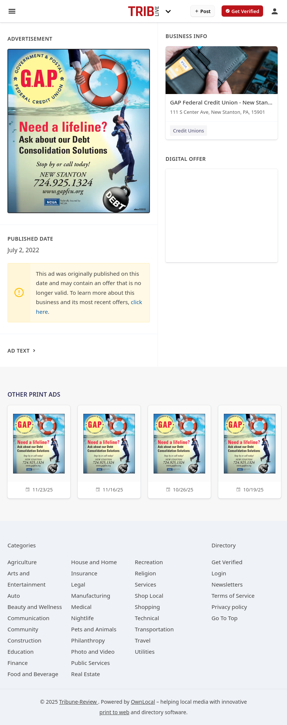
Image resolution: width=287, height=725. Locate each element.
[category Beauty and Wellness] (34, 606)
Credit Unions (188, 130)
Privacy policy (229, 606)
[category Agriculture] (22, 562)
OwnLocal (143, 701)
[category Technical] (147, 618)
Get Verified (227, 562)
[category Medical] (81, 606)
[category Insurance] (84, 573)
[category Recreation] (149, 562)
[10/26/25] (179, 451)
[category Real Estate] (85, 674)
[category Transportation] (154, 629)
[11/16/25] (109, 451)
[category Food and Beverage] (32, 674)
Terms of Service (233, 595)
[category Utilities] (145, 651)
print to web (114, 712)
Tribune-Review (78, 701)
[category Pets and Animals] (93, 629)
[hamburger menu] (11, 11)
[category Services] (145, 584)
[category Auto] (13, 595)
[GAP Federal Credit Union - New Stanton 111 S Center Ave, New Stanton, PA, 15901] (221, 82)
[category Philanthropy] (88, 640)
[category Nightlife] (82, 618)
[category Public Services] (90, 662)
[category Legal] (78, 584)
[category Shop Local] (149, 595)
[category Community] (22, 629)
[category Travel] (143, 640)
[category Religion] (145, 573)
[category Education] (20, 651)
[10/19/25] (250, 451)
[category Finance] (17, 662)
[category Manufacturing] (90, 595)
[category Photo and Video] (92, 651)
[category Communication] (28, 618)
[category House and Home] (94, 562)
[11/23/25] (39, 451)
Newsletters (227, 584)
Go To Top (225, 618)
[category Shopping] (147, 606)
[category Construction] (24, 640)
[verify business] (242, 11)
